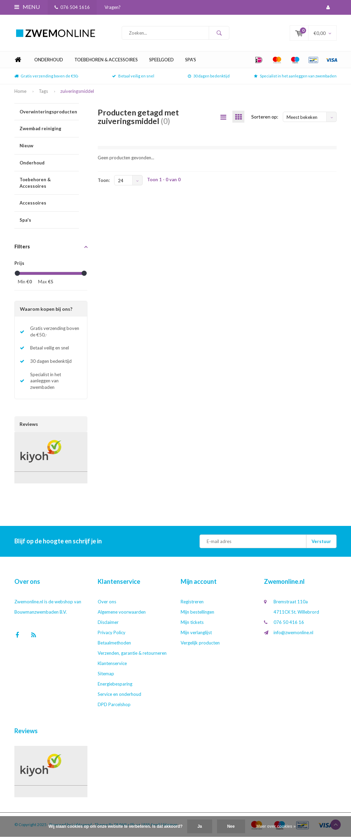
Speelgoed (161, 59)
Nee (231, 826)
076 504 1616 (72, 7)
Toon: (104, 180)
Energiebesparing (115, 684)
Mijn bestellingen (197, 612)
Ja (199, 826)
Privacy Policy (111, 632)
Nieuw (49, 145)
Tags (43, 91)
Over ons (107, 601)
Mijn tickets (192, 622)
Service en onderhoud (119, 694)
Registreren (192, 601)
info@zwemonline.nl (293, 632)
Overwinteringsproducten (49, 111)
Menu (27, 6)
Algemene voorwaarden (122, 612)
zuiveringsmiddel (77, 91)
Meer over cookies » (276, 826)
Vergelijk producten (200, 642)
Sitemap (106, 673)
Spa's (190, 59)
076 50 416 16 (289, 622)
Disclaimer (108, 622)
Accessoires (49, 203)
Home (18, 59)
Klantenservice (112, 663)
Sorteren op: (264, 117)
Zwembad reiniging (49, 128)
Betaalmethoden (114, 642)
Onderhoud (48, 59)
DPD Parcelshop (114, 704)
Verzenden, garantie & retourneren (132, 653)
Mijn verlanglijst (196, 632)
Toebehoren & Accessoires (106, 59)
